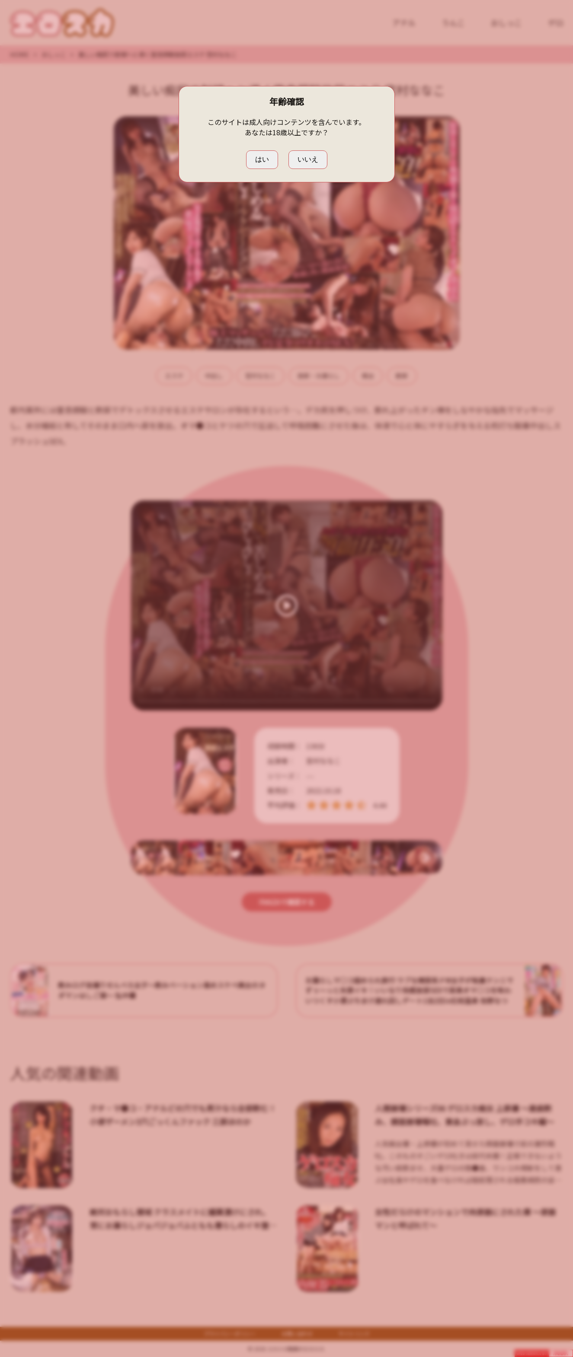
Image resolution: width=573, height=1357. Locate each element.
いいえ (308, 159)
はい (262, 159)
